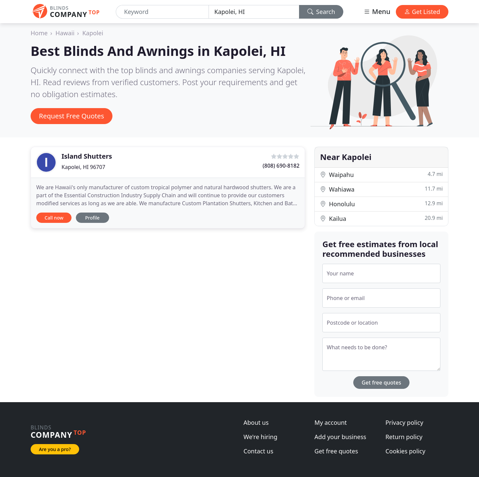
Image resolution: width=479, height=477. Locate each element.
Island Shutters (87, 156)
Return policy (404, 437)
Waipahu (381, 174)
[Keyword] (162, 12)
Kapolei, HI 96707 (83, 167)
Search (321, 12)
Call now (54, 218)
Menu (377, 11)
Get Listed (422, 12)
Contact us (258, 451)
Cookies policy (405, 451)
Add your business (340, 437)
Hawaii (65, 33)
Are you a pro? (55, 449)
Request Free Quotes (71, 115)
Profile (92, 218)
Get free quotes (381, 382)
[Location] (254, 12)
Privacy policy (404, 422)
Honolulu (381, 204)
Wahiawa (381, 189)
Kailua (381, 218)
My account (330, 422)
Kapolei (92, 33)
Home (39, 33)
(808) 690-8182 (281, 165)
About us (256, 422)
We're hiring (260, 437)
